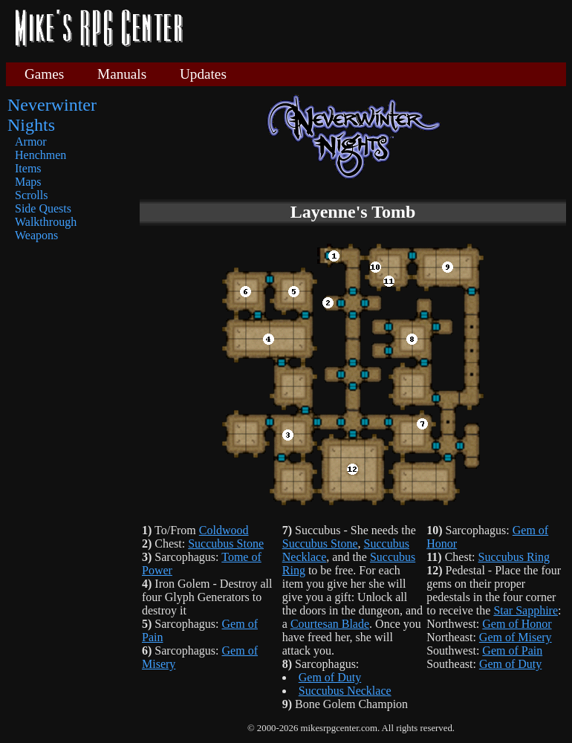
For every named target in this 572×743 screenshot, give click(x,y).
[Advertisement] (380, 29)
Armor (31, 141)
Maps (28, 181)
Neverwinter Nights (52, 114)
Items (28, 168)
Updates (203, 74)
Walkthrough (46, 221)
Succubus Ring (514, 557)
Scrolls (31, 195)
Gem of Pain (512, 650)
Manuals (121, 74)
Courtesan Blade (329, 623)
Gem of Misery (515, 637)
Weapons (36, 235)
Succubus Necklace (345, 690)
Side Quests (43, 208)
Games (44, 74)
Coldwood (224, 530)
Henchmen (40, 155)
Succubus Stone (226, 543)
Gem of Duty (330, 677)
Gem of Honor (516, 623)
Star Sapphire (525, 610)
